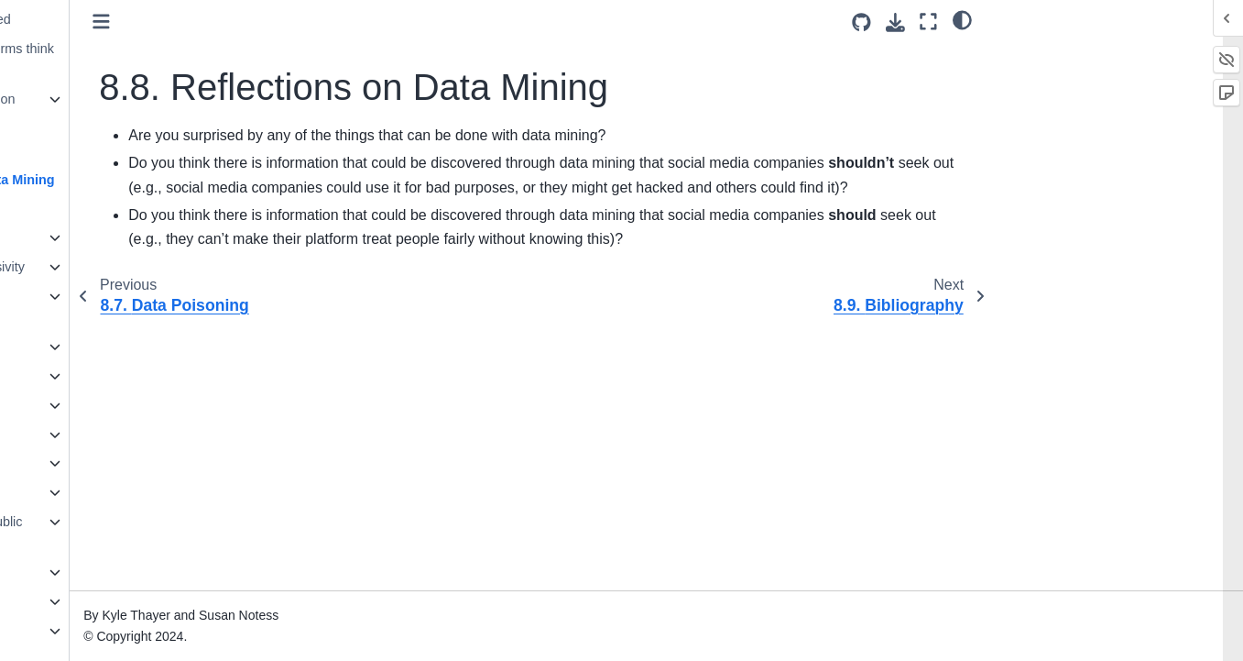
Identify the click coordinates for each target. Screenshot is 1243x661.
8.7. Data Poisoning (96, 150)
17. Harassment (70, 492)
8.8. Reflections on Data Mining (136, 179)
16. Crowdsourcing (79, 463)
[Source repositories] (861, 22)
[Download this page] (895, 22)
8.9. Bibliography (87, 209)
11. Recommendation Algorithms (86, 307)
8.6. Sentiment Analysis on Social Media (116, 110)
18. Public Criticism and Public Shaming (113, 532)
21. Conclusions (70, 630)
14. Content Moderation (92, 405)
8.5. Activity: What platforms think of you (135, 59)
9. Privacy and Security (91, 237)
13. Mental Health (75, 376)
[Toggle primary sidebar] (280, 21)
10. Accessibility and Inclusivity (113, 266)
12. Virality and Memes (91, 346)
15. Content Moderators (93, 434)
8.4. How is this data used (114, 19)
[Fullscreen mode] (928, 21)
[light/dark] (962, 19)
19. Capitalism (65, 572)
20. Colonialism (69, 601)
